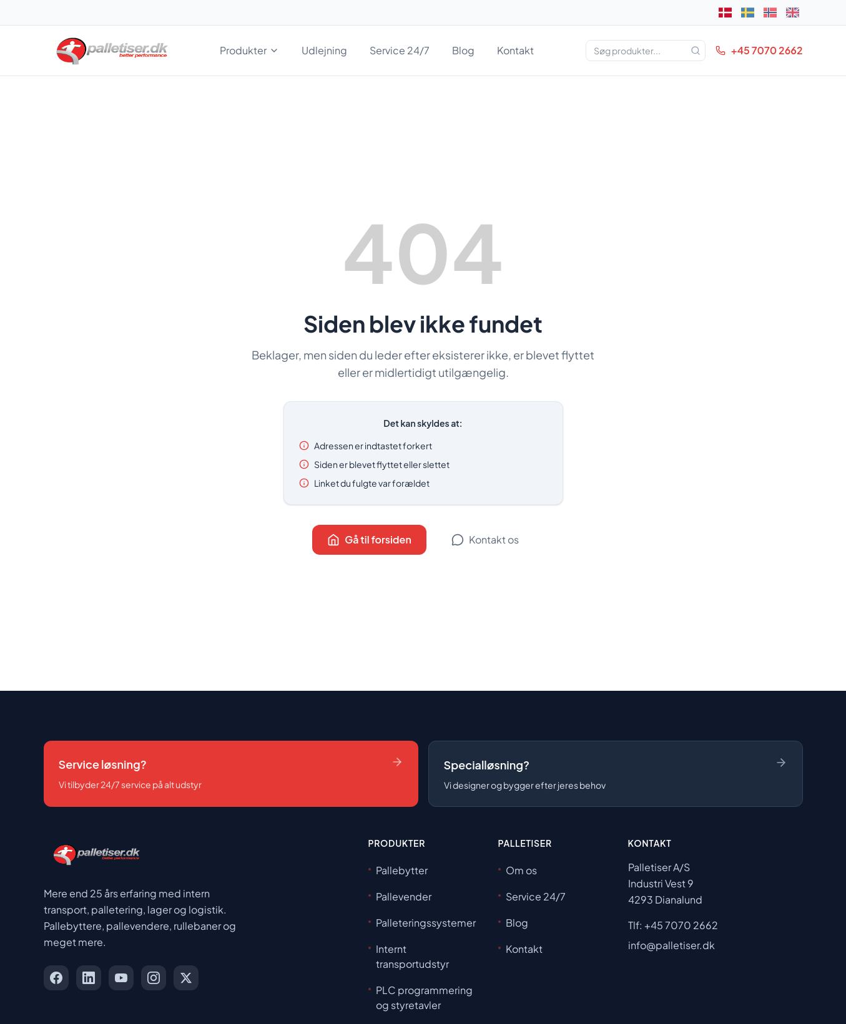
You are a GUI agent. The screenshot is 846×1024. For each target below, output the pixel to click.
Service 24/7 (400, 50)
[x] (186, 977)
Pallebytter (398, 870)
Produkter (249, 50)
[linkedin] (88, 977)
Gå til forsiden (369, 539)
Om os (517, 870)
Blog (463, 50)
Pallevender (399, 896)
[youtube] (121, 977)
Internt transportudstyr (408, 956)
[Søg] (696, 51)
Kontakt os (485, 539)
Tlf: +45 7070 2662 (673, 925)
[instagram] (153, 977)
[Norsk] (770, 12)
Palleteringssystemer (422, 922)
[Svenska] (748, 12)
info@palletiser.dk (671, 945)
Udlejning (324, 50)
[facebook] (56, 977)
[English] (793, 12)
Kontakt (515, 50)
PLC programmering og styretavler (420, 997)
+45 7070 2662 (759, 50)
